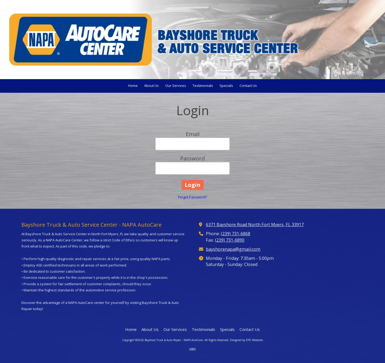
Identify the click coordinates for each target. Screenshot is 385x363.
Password (192, 158)
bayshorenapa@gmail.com (233, 249)
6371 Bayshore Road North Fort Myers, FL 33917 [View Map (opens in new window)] (255, 224)
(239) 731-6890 (229, 240)
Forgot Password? (192, 197)
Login (192, 348)
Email (192, 134)
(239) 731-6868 (235, 234)
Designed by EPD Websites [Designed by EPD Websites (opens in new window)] (246, 340)
